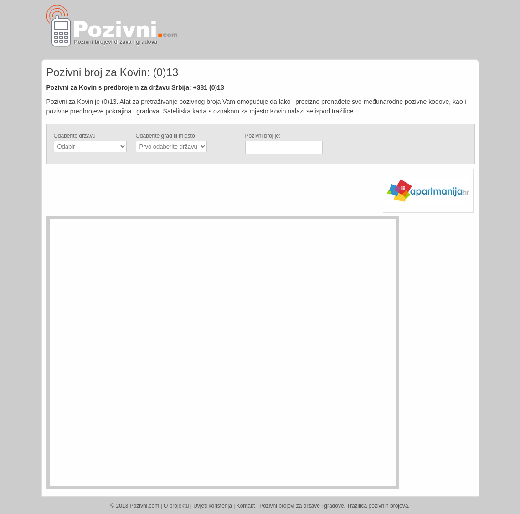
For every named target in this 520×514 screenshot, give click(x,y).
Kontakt (246, 506)
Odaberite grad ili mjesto (165, 136)
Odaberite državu (75, 136)
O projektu (176, 506)
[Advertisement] (367, 29)
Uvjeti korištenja (212, 506)
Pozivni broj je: (263, 136)
